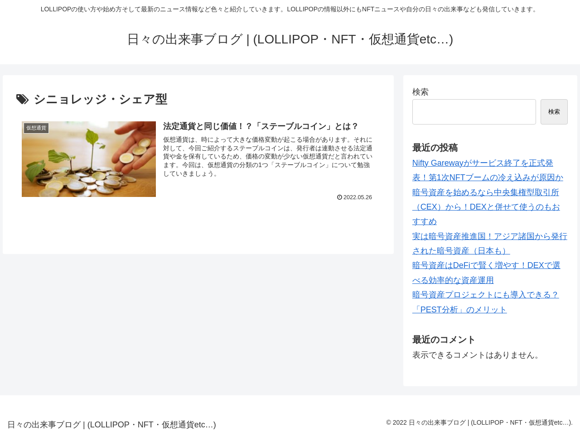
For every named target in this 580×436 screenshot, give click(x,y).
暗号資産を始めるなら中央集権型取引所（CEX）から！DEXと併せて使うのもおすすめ (486, 207)
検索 (420, 91)
